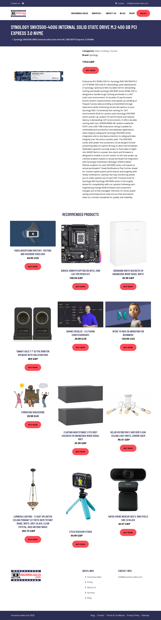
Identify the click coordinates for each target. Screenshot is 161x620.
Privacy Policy (133, 615)
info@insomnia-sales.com (137, 3)
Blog (122, 13)
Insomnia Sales (79, 13)
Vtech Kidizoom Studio (80, 531)
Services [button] (96, 13)
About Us (111, 13)
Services (91, 592)
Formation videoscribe (33, 412)
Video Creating (102, 51)
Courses (113, 51)
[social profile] (23, 3)
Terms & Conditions (115, 615)
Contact (100, 615)
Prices (143, 13)
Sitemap (145, 615)
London (121, 3)
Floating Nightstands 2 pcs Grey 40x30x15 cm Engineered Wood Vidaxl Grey (80, 436)
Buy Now (90, 70)
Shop (132, 13)
